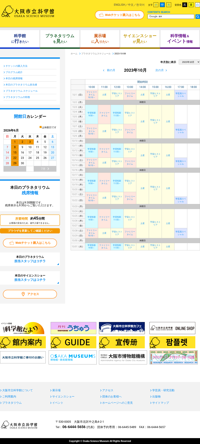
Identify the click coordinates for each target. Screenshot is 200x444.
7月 (43, 168)
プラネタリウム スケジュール (22, 90)
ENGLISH (119, 4)
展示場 (56, 390)
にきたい (19, 39)
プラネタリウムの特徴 (18, 97)
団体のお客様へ (112, 396)
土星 (104, 94)
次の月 (159, 70)
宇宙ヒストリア (117, 94)
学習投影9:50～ (92, 114)
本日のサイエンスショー (30, 278)
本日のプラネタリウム (30, 259)
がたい (139, 39)
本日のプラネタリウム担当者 (21, 84)
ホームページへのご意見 (117, 402)
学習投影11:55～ (117, 114)
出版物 (156, 396)
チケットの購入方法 (16, 66)
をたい (59, 39)
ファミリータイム (130, 94)
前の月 (111, 70)
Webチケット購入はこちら (122, 15)
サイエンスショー (63, 396)
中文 (131, 4)
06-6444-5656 (73, 427)
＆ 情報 (180, 39)
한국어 (140, 4)
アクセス (33, 294)
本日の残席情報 (14, 78)
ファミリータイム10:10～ (91, 95)
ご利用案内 (9, 396)
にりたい (100, 39)
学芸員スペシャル (181, 94)
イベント (57, 402)
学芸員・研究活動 (163, 390)
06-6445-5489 (127, 427)
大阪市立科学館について (17, 390)
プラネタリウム (12, 402)
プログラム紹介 (14, 72)
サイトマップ (160, 402)
